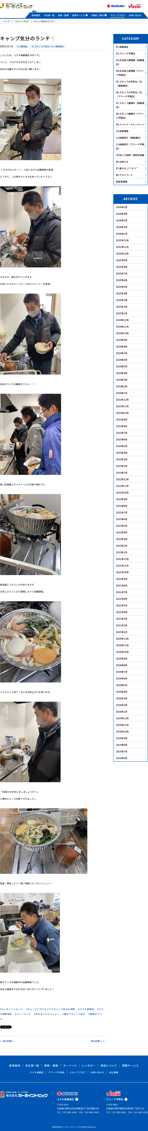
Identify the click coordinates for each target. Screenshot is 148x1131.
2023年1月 (121, 472)
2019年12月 (122, 718)
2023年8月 (121, 426)
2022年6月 (121, 519)
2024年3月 (121, 379)
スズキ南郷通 (87, 1009)
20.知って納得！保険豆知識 (131, 155)
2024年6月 (121, 359)
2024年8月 (121, 346)
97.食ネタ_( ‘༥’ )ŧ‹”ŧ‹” (131, 168)
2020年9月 (121, 658)
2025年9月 (121, 260)
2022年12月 (122, 479)
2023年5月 (121, 446)
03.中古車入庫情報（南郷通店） (131, 62)
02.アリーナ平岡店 (131, 53)
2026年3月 (121, 220)
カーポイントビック (12, 1009)
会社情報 (113, 1072)
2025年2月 (121, 306)
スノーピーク (24, 1013)
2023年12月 (122, 399)
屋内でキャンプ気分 (74, 1013)
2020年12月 (122, 638)
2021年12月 (122, 559)
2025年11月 (122, 247)
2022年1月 (121, 552)
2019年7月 (121, 751)
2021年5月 (121, 605)
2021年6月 (121, 598)
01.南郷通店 (22, 46)
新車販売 (36, 15)
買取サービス (130, 1065)
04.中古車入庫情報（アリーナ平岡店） (131, 72)
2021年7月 (121, 592)
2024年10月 (122, 333)
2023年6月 (121, 439)
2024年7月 (121, 353)
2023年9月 (121, 419)
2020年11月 (122, 645)
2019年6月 (121, 758)
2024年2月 (121, 386)
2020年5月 (121, 685)
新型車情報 (131, 181)
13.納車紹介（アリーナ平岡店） (131, 146)
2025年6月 (121, 280)
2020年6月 (121, 678)
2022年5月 (121, 525)
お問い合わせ (135, 15)
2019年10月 (122, 731)
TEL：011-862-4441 (67, 1112)
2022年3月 (121, 539)
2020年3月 (121, 698)
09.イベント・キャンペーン (131, 124)
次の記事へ (97, 1041)
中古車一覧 (49, 15)
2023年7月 (121, 432)
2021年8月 (121, 585)
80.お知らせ (131, 161)
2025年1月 (121, 313)
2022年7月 (121, 512)
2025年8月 (121, 266)
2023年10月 (122, 412)
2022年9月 (121, 499)
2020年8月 (121, 665)
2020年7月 (121, 671)
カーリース (70, 1065)
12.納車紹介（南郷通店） (131, 137)
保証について (109, 1065)
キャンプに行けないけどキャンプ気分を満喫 (51, 1009)
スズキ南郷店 (36, 1072)
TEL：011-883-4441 (116, 1112)
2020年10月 (122, 651)
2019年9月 (121, 738)
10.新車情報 (131, 131)
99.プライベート (131, 175)
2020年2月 (121, 705)
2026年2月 (121, 227)
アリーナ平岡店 (56, 1072)
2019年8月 (121, 744)
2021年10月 (122, 572)
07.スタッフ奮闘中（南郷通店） (131, 105)
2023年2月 (121, 466)
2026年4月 (121, 213)
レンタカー (89, 1065)
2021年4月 (121, 612)
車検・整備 (63, 15)
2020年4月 (121, 691)
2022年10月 (122, 492)
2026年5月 (121, 207)
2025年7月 (121, 273)
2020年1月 (121, 711)
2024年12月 (122, 320)
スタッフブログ (117, 15)
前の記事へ (7, 1041)
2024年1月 (121, 393)
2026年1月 (121, 233)
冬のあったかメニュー (47, 1013)
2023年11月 (122, 406)
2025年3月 (121, 300)
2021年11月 (122, 565)
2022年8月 (121, 505)
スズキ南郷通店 (67, 1099)
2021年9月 (121, 578)
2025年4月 (121, 293)
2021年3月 (121, 618)
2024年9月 (121, 339)
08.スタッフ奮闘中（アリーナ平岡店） (131, 115)
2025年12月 (122, 240)
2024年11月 (122, 326)
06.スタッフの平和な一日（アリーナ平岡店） (131, 94)
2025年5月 (121, 286)
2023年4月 (121, 452)
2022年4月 (121, 532)
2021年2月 (121, 625)
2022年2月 (121, 545)
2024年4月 (121, 373)
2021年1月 (121, 632)
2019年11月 (122, 724)
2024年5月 (121, 366)
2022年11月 (122, 485)
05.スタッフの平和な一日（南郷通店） (48, 46)
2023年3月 (121, 459)
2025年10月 (122, 253)
